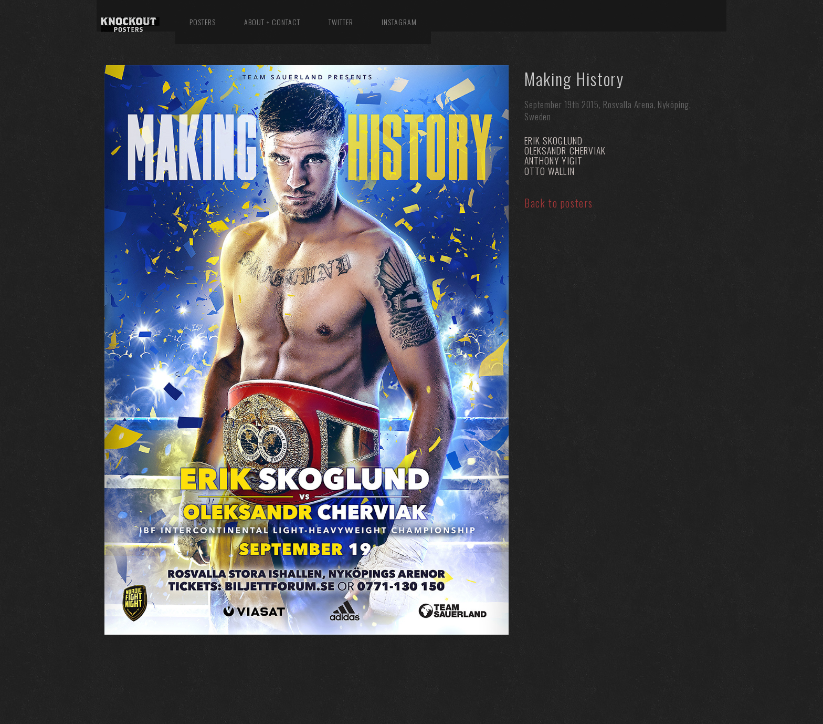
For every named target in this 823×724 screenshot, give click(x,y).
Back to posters (558, 203)
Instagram (399, 21)
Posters (202, 21)
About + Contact (272, 21)
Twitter (341, 21)
